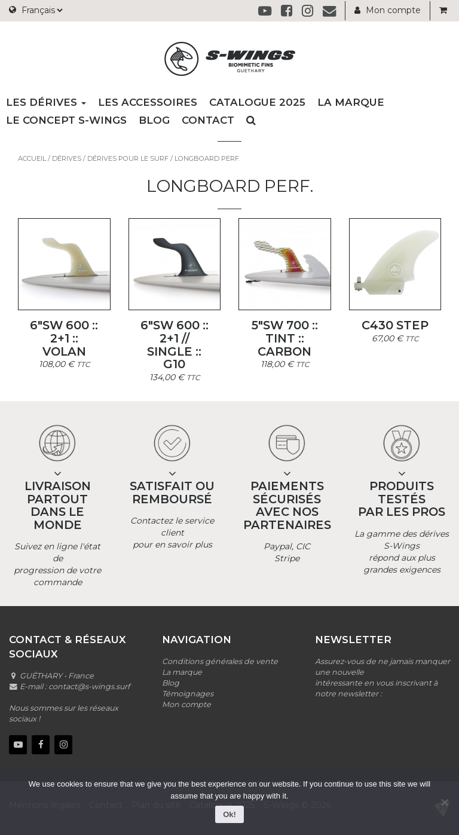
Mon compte (387, 10)
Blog (154, 120)
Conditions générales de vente (220, 661)
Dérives (66, 158)
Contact (208, 120)
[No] (444, 802)
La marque (350, 102)
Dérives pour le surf (128, 158)
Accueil (32, 158)
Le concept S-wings (66, 120)
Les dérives (46, 102)
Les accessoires (147, 102)
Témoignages (187, 693)
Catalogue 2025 (257, 102)
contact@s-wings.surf (89, 686)
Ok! (229, 814)
